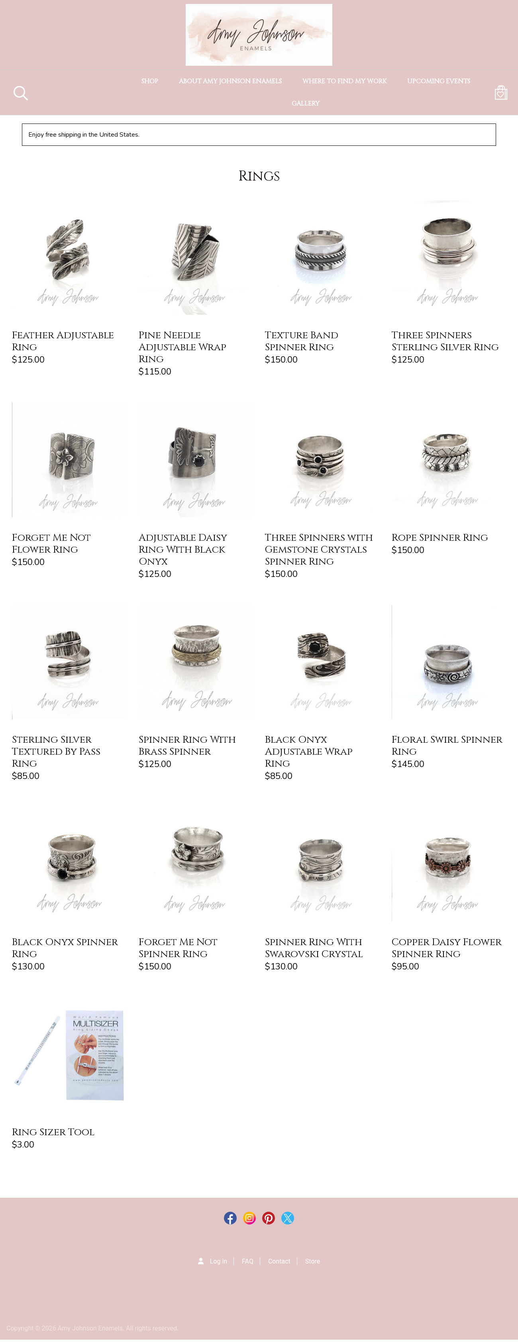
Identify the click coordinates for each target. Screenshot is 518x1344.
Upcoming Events (438, 81)
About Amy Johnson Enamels (230, 81)
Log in (218, 1265)
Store (312, 1265)
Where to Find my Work (344, 81)
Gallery (306, 103)
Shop (149, 81)
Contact (279, 1265)
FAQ (247, 1265)
